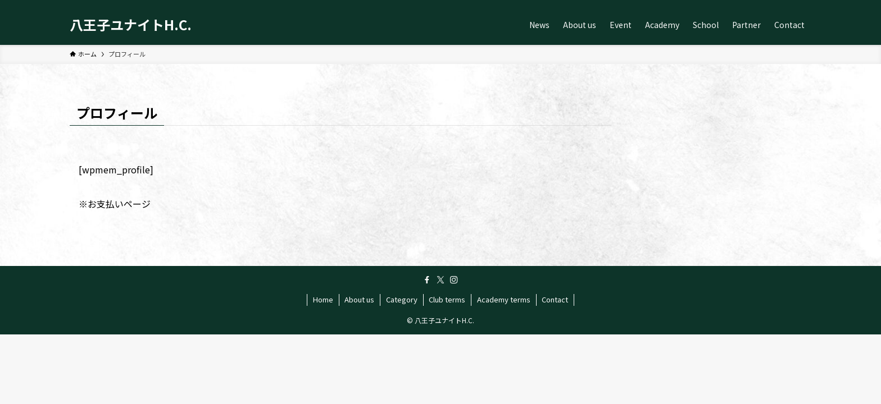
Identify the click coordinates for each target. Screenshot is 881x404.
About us (359, 299)
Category (401, 299)
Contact (555, 299)
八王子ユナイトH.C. (131, 24)
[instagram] (454, 280)
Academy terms (503, 299)
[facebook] (427, 280)
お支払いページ (119, 203)
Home (323, 299)
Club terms (447, 299)
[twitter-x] (440, 280)
